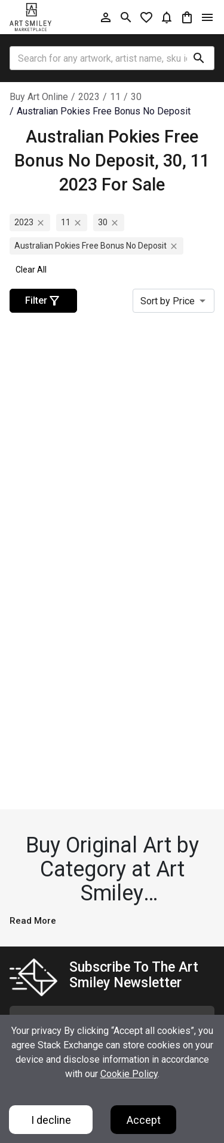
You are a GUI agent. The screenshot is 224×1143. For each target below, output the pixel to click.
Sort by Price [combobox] (167, 301)
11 (115, 96)
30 (136, 96)
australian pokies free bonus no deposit (104, 111)
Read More (33, 920)
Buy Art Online (39, 96)
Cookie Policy (129, 1074)
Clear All (31, 269)
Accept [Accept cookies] (144, 1120)
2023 (89, 96)
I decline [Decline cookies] (51, 1120)
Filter (43, 301)
